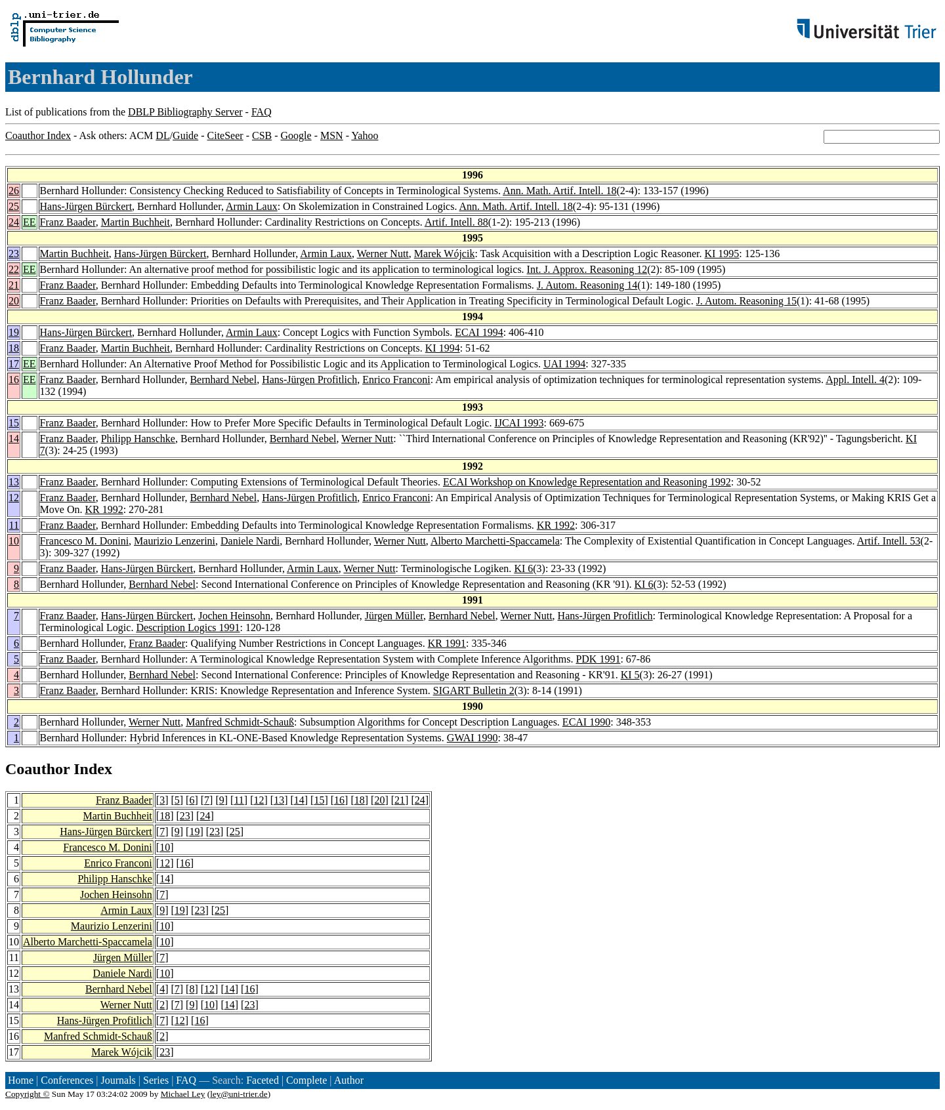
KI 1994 (442, 348)
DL (162, 135)
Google (296, 135)
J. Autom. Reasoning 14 (587, 285)
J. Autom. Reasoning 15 (746, 300)
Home (20, 1080)
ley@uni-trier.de (238, 1094)
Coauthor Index (38, 135)
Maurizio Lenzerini (174, 540)
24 (14, 222)
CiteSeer (225, 135)
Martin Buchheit (135, 222)
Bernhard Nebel (223, 379)
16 (14, 379)
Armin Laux (252, 206)
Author (349, 1080)
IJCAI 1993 (518, 422)
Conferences (67, 1080)
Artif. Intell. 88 (456, 222)
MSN (331, 135)
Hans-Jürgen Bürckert (86, 206)
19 (14, 332)
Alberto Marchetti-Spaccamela (495, 540)
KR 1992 (104, 509)
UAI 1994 (564, 363)
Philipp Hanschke (138, 438)
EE (29, 222)
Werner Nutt (383, 253)
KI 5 (630, 674)
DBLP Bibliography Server (185, 111)
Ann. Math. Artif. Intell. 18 (559, 190)
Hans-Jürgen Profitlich (309, 379)
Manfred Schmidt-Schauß (240, 722)
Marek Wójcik (444, 253)
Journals (117, 1080)
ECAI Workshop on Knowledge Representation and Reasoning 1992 (587, 481)
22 (14, 269)
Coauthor (37, 768)
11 (14, 525)
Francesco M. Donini (84, 540)
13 (14, 481)
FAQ (261, 111)
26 (14, 190)
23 (14, 253)
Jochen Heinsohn (234, 615)
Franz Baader (68, 222)
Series (156, 1080)
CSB (262, 135)
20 (14, 300)
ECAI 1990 (586, 722)
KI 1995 (721, 253)
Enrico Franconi (396, 379)
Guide (185, 135)
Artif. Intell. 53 (889, 540)
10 (14, 540)
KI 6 (523, 568)
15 (14, 422)
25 (14, 206)
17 (14, 363)
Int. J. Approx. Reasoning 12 (587, 269)
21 (14, 285)
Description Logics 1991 (188, 627)
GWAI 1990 (472, 737)
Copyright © (27, 1094)
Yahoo (364, 135)
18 (14, 348)
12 (14, 497)
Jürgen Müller (394, 615)
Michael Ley (183, 1094)
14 (14, 438)
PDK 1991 (598, 659)
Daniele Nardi (250, 540)
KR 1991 (447, 643)
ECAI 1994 (479, 332)
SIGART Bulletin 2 (473, 690)
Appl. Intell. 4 (855, 379)
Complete (306, 1080)
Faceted (262, 1080)
